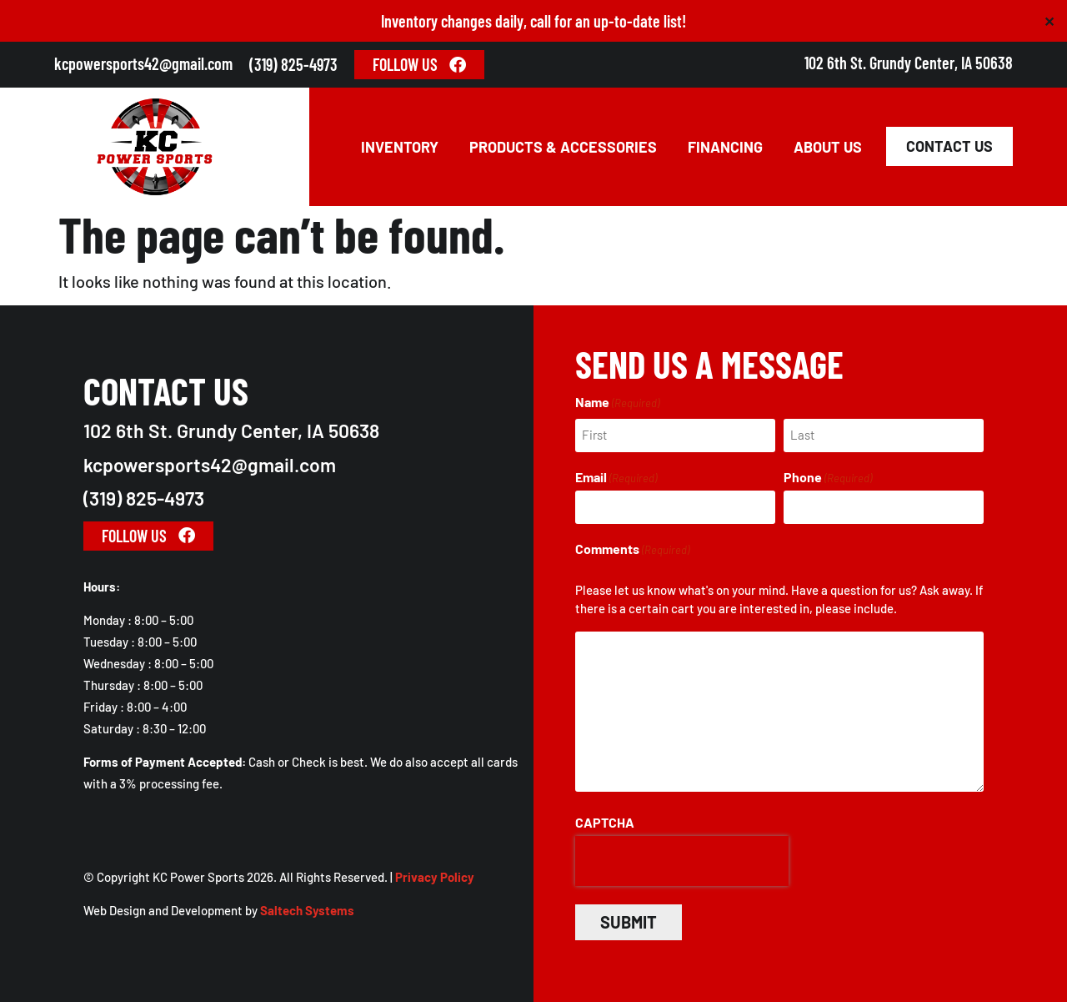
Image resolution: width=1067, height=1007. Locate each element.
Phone (828, 483)
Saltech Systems (307, 916)
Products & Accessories (563, 150)
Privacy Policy (434, 882)
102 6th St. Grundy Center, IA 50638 (908, 63)
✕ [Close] (1049, 21)
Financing (725, 150)
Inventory (399, 150)
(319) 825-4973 (293, 64)
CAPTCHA (604, 827)
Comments (632, 554)
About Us (828, 150)
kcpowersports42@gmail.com (143, 63)
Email (616, 483)
